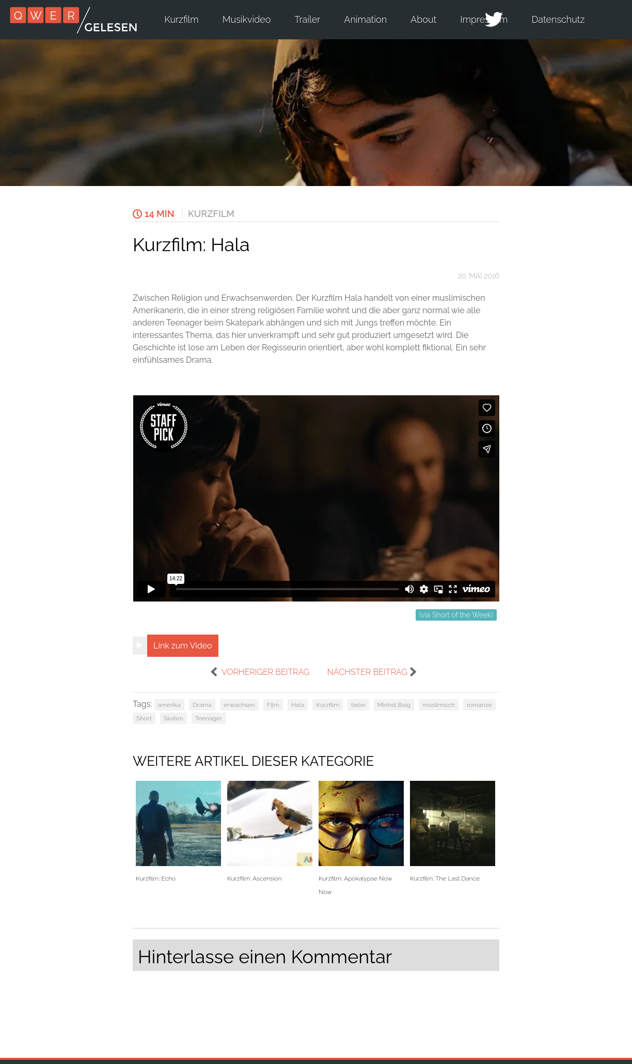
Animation (365, 19)
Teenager (208, 718)
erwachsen (239, 704)
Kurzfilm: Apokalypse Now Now (361, 838)
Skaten (173, 718)
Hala (297, 704)
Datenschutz (558, 19)
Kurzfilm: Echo (178, 832)
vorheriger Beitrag (265, 672)
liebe (358, 704)
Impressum (484, 19)
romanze (479, 704)
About (423, 19)
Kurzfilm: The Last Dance (452, 832)
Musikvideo (247, 19)
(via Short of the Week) (456, 615)
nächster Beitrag (367, 672)
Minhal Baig (393, 704)
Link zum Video (182, 646)
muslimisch (438, 704)
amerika (169, 704)
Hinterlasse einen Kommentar (265, 956)
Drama (202, 704)
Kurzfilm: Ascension (269, 832)
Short (144, 718)
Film (273, 704)
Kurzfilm (181, 19)
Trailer (307, 19)
